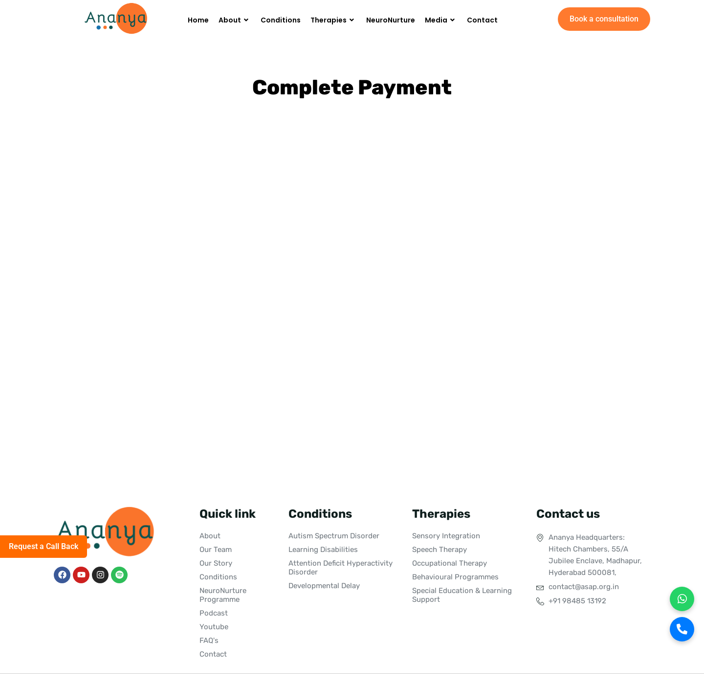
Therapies (333, 20)
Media (441, 20)
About (235, 20)
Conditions (281, 20)
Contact (482, 20)
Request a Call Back (43, 546)
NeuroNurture (390, 20)
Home (198, 20)
